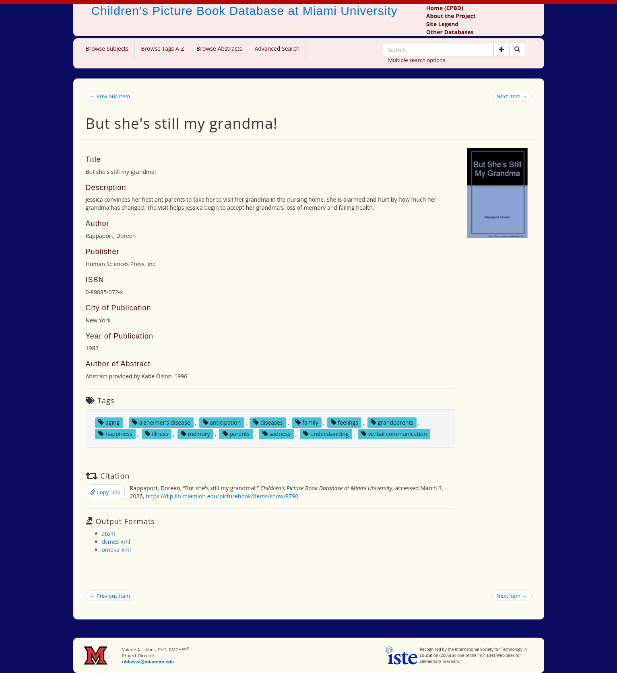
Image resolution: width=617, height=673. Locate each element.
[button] (501, 49)
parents (236, 434)
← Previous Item (110, 96)
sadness (276, 434)
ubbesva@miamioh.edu (148, 662)
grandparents (392, 422)
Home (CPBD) (444, 8)
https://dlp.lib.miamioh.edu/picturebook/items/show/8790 (222, 496)
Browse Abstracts (219, 48)
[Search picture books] (517, 49)
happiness (115, 434)
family (306, 422)
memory (195, 434)
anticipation (222, 422)
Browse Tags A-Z (162, 48)
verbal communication (394, 434)
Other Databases (450, 32)
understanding (326, 434)
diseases (268, 422)
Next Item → (512, 96)
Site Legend (442, 24)
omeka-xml (116, 549)
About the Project (451, 16)
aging (109, 422)
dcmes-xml (116, 541)
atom (109, 533)
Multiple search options (416, 60)
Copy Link (105, 492)
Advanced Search (276, 48)
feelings (344, 422)
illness (156, 434)
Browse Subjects (107, 48)
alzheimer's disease (161, 422)
